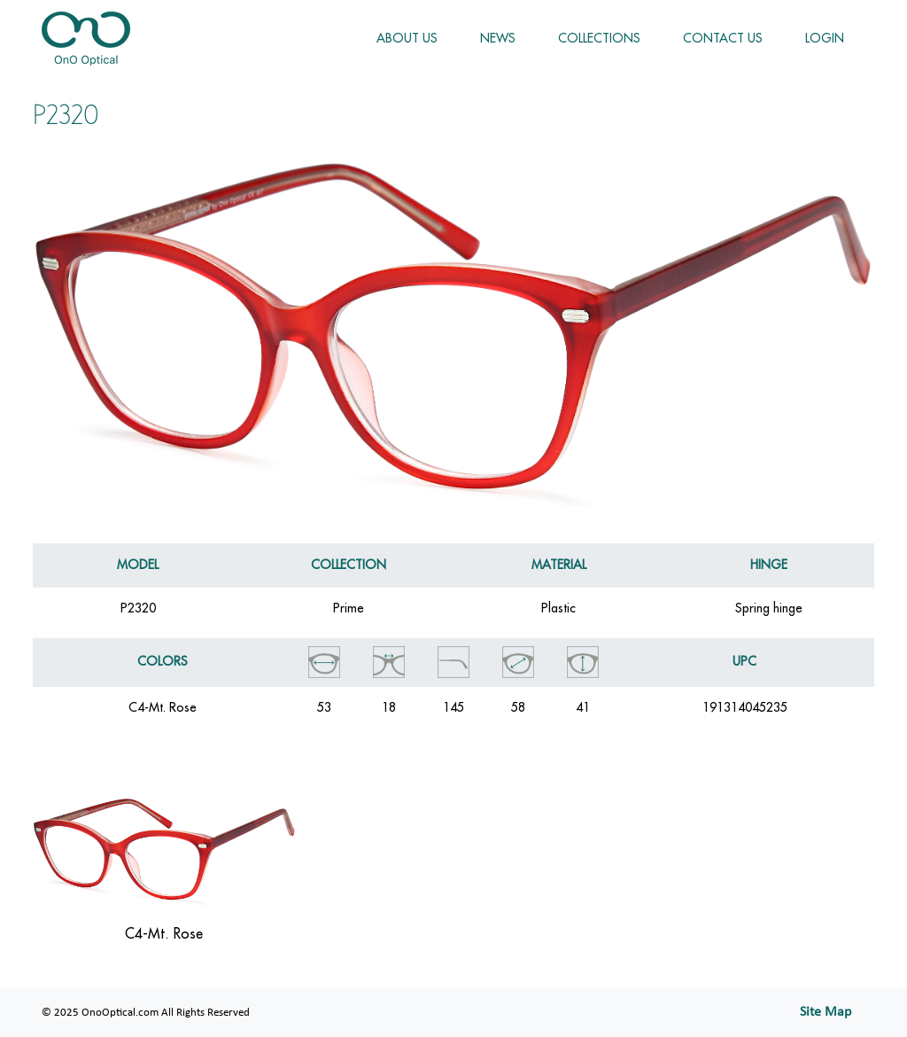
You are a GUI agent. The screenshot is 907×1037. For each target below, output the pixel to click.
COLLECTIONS (599, 38)
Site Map (825, 1012)
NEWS (498, 38)
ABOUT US (407, 38)
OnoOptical (86, 39)
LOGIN (824, 38)
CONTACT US (723, 38)
